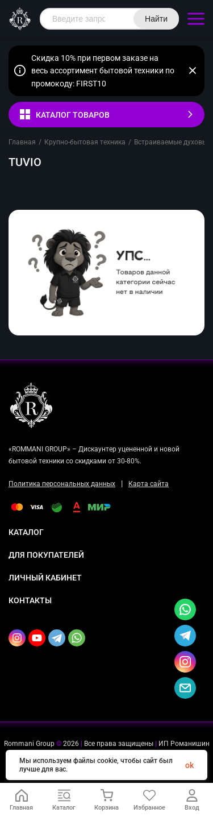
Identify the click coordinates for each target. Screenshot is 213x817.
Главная (22, 142)
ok (189, 765)
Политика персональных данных (62, 484)
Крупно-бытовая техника (85, 142)
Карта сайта (148, 484)
